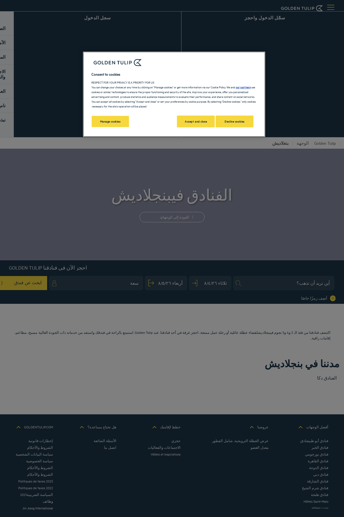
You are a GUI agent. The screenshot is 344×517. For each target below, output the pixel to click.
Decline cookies (234, 121)
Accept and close (196, 121)
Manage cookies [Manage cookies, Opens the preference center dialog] (110, 121)
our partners (243, 87)
